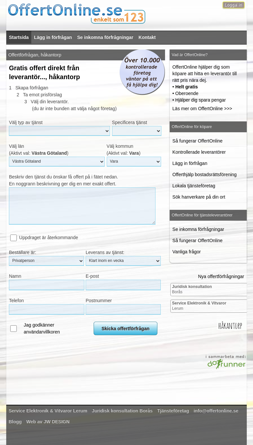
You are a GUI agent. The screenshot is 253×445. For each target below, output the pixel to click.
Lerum (199, 306)
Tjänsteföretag (173, 410)
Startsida (19, 37)
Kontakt (147, 37)
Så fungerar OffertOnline (197, 140)
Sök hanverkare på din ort (198, 197)
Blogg (15, 421)
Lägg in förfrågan (53, 37)
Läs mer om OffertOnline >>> (202, 108)
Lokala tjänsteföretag (193, 185)
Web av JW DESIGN (48, 421)
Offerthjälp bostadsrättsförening (204, 174)
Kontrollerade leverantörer (199, 152)
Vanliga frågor (186, 251)
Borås (192, 289)
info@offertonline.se (216, 410)
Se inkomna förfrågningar (105, 37)
